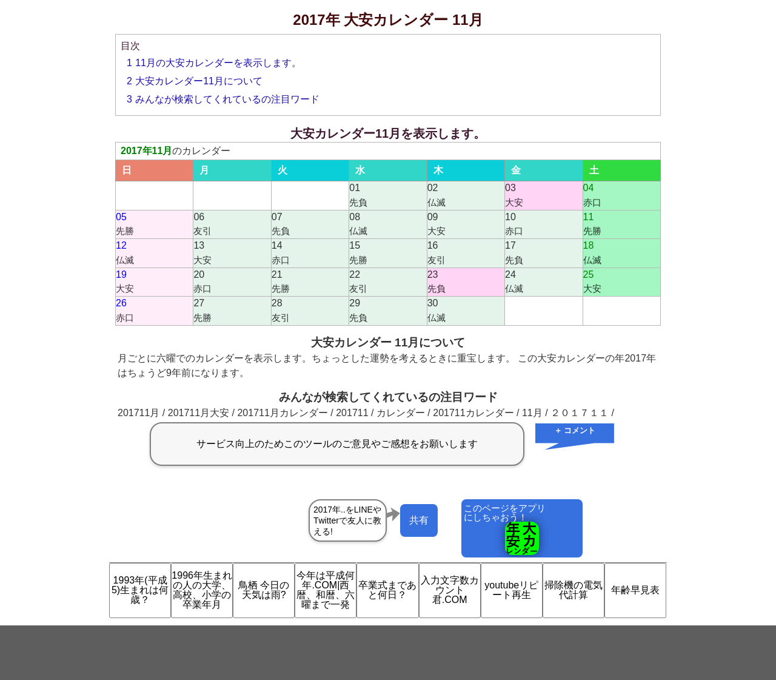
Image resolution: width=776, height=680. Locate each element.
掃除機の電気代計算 (573, 590)
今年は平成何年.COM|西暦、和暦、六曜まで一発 (325, 590)
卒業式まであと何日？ (387, 590)
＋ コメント (575, 430)
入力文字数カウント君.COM (450, 590)
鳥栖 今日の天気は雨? (263, 590)
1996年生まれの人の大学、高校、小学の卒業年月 (202, 590)
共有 (419, 520)
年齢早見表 (635, 590)
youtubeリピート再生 (511, 590)
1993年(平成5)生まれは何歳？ (140, 590)
